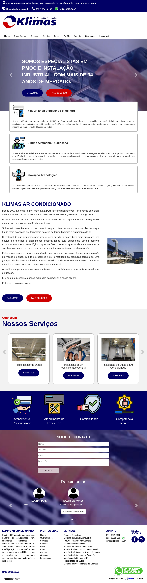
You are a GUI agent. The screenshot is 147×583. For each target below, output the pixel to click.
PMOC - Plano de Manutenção (77, 541)
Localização (104, 36)
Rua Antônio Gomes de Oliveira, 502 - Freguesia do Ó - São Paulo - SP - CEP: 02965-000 (49, 3)
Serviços (34, 36)
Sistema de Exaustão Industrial (77, 538)
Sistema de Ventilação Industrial (78, 546)
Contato (77, 36)
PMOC (66, 36)
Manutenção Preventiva (74, 543)
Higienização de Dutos (74, 561)
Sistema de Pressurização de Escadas (81, 564)
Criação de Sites (115, 579)
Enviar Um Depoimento (73, 511)
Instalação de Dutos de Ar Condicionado (82, 552)
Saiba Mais (32, 93)
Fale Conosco (59, 93)
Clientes (46, 36)
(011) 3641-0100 (42, 8)
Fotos (56, 36)
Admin (140, 579)
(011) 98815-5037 (65, 8)
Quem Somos (20, 36)
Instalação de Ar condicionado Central (81, 549)
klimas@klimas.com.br (15, 8)
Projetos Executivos (72, 535)
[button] (11, 75)
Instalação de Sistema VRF (76, 558)
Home (7, 36)
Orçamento (90, 36)
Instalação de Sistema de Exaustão (79, 555)
